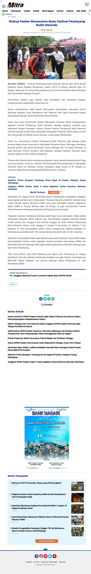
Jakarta (69, 11)
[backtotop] (45, 550)
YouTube (56, 557)
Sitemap (62, 562)
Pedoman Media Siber (49, 562)
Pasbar (12, 284)
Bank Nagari (48, 11)
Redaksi (29, 562)
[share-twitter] (44, 299)
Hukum (60, 11)
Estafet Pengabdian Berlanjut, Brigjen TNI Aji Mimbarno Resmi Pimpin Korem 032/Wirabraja (38, 529)
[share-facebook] (41, 299)
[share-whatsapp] (48, 299)
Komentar (47, 304)
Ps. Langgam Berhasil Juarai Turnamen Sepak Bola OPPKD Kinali (40, 275)
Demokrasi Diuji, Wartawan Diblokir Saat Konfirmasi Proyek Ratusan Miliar (40, 518)
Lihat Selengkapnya (47, 541)
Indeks (27, 11)
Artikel (36, 11)
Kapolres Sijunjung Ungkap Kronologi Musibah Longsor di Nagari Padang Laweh (39, 506)
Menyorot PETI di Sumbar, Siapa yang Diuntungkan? (36, 483)
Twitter (51, 557)
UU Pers (36, 562)
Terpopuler (16, 11)
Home (5, 11)
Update (54, 192)
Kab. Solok (81, 11)
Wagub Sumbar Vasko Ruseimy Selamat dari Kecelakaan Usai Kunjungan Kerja (39, 495)
